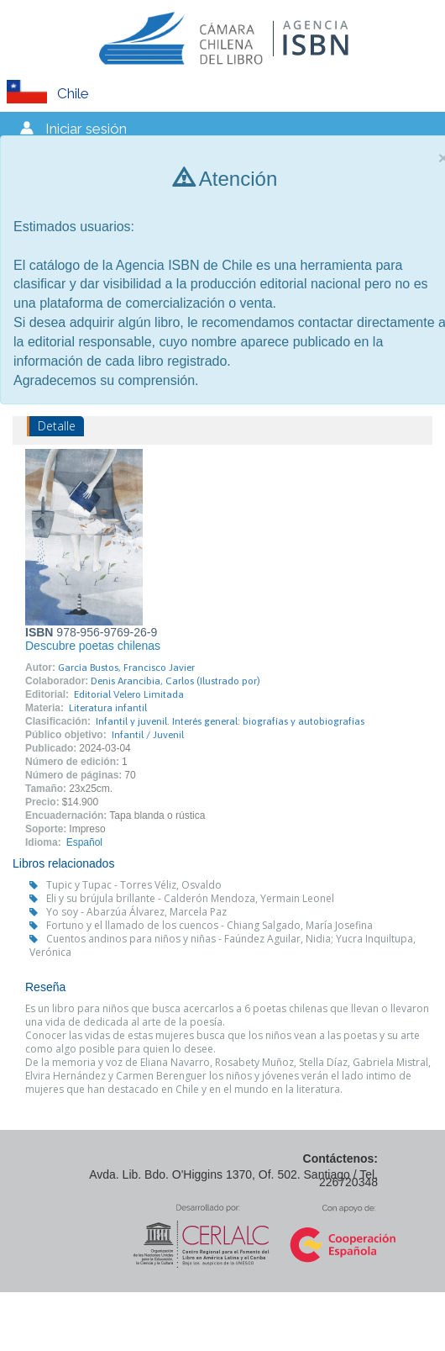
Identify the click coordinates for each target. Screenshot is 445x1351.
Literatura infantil (108, 708)
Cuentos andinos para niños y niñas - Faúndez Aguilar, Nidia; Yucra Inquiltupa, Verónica (222, 945)
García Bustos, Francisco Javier (126, 667)
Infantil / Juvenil (148, 735)
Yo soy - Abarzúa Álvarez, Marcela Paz (136, 912)
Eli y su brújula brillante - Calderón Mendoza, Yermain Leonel (190, 898)
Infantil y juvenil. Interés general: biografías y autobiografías (230, 721)
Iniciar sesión (86, 128)
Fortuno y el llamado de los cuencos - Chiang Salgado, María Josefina (209, 925)
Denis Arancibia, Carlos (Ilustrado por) (175, 681)
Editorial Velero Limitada (129, 694)
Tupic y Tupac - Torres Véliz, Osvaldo (134, 885)
